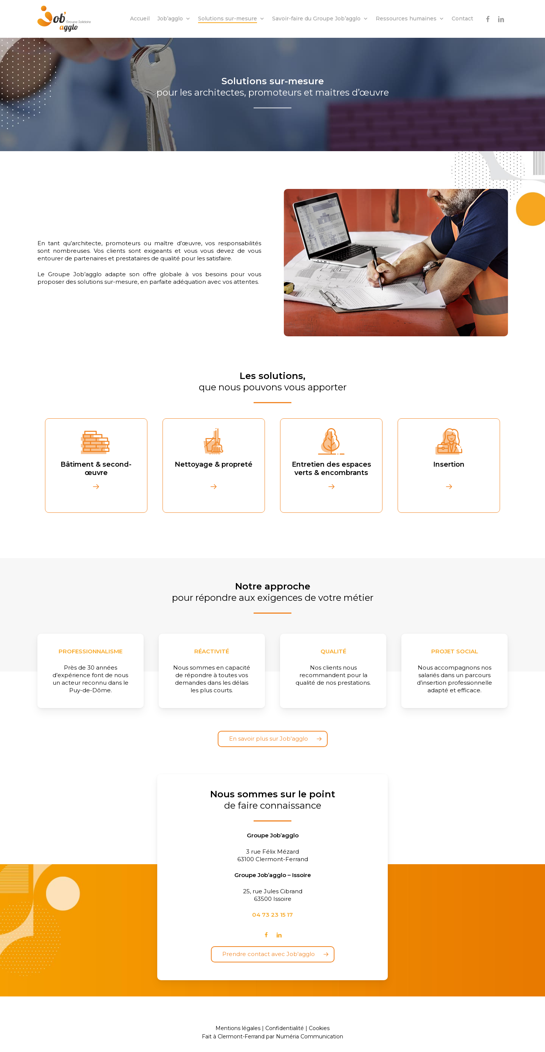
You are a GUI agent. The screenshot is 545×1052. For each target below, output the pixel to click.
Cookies (319, 1028)
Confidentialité (284, 1028)
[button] (273, 739)
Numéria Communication (309, 1036)
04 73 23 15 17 (272, 914)
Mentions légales (237, 1028)
